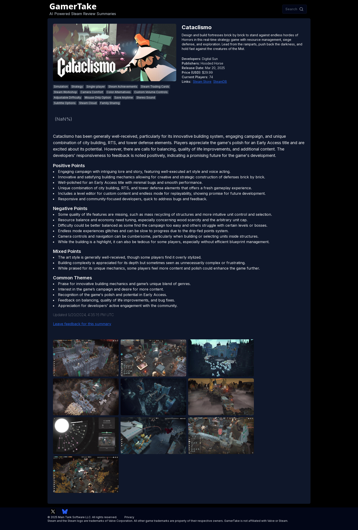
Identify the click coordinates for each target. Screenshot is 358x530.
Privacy (129, 517)
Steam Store (202, 81)
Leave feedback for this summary (82, 324)
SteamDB (220, 81)
